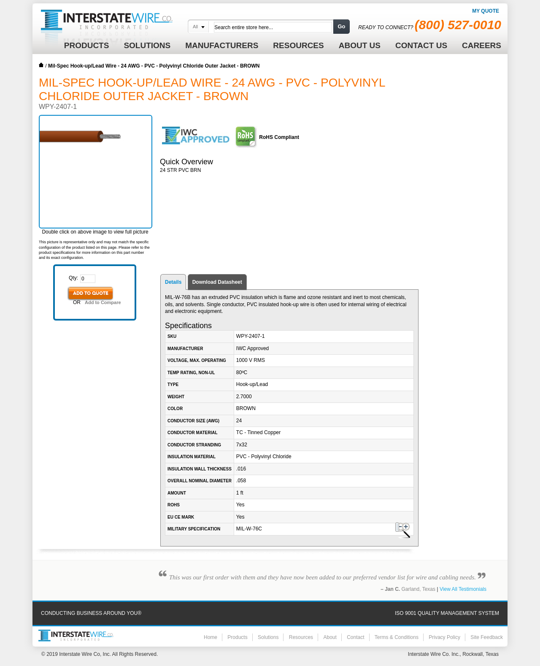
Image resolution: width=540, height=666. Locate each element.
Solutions (268, 637)
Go (341, 26)
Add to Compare (103, 302)
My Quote (485, 11)
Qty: (73, 278)
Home (41, 65)
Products (237, 637)
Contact (355, 637)
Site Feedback (486, 637)
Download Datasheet (217, 282)
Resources (301, 637)
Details (173, 282)
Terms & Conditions (396, 637)
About (329, 637)
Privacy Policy (444, 637)
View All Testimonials (463, 589)
